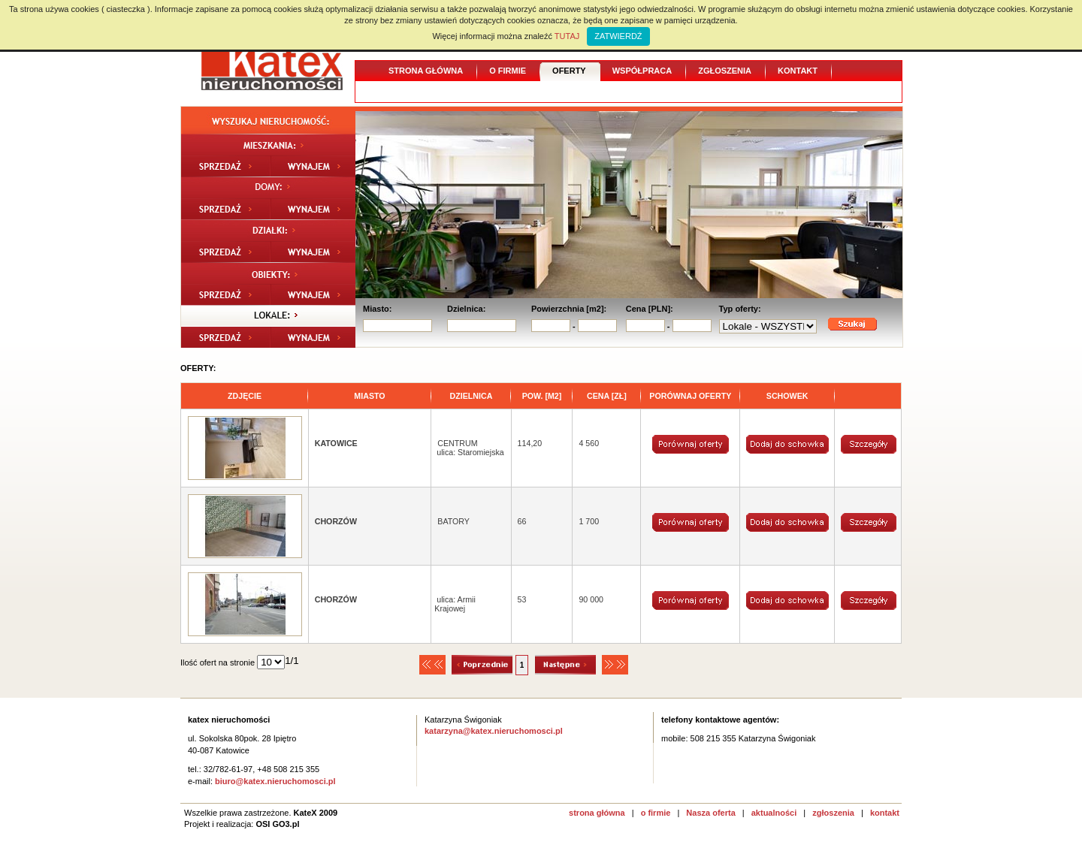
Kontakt (798, 70)
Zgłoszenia (724, 70)
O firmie (507, 70)
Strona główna (425, 70)
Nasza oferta (710, 812)
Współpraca (642, 70)
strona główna (597, 812)
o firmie (656, 812)
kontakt (884, 812)
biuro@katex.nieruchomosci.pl (275, 781)
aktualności (774, 812)
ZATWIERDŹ (618, 36)
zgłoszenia (833, 812)
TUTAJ (567, 36)
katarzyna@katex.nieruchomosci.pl (494, 730)
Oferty (569, 70)
